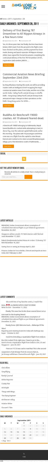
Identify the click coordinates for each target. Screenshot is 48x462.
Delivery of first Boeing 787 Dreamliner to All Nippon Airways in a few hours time (24, 34)
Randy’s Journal (7, 376)
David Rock (10, 337)
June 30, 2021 (15, 345)
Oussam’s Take (7, 408)
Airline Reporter (7, 380)
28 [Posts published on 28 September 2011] (18, 438)
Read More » (8, 65)
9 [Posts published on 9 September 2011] (30, 429)
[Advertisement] (19, 200)
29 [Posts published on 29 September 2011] (24, 438)
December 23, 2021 (9, 321)
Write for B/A (6, 307)
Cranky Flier (6, 384)
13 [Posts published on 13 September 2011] (11, 432)
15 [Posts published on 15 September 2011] (24, 432)
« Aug (4, 441)
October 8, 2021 (13, 333)
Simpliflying (6, 372)
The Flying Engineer (9, 396)
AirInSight (5, 388)
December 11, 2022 (20, 307)
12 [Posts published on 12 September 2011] (5, 432)
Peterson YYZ (11, 349)
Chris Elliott (6, 368)
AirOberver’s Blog (8, 400)
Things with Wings (8, 392)
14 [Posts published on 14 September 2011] (18, 432)
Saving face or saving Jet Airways (14, 247)
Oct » (9, 441)
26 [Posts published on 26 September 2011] (5, 438)
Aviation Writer (7, 404)
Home (3, 19)
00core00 (9, 302)
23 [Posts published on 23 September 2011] (30, 435)
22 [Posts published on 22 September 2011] (24, 435)
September (17, 19)
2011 (10, 19)
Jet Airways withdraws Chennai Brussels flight (18, 354)
